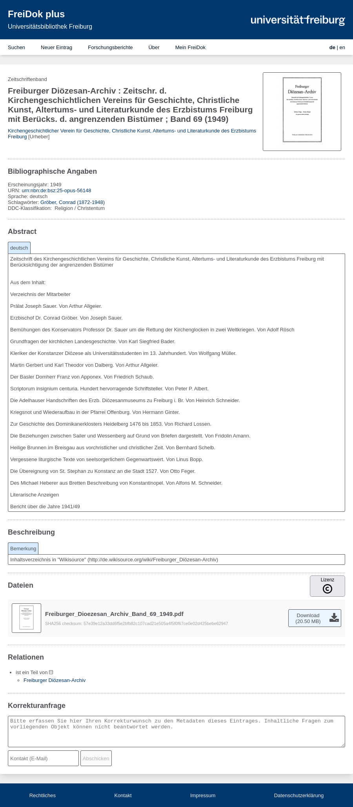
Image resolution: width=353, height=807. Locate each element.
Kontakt (122, 795)
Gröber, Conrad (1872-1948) (72, 202)
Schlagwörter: (24, 202)
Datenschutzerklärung (299, 795)
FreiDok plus (36, 14)
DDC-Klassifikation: (30, 208)
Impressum (202, 795)
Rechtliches (42, 795)
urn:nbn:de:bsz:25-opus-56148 (56, 190)
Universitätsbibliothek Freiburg (50, 26)
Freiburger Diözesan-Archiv (55, 680)
